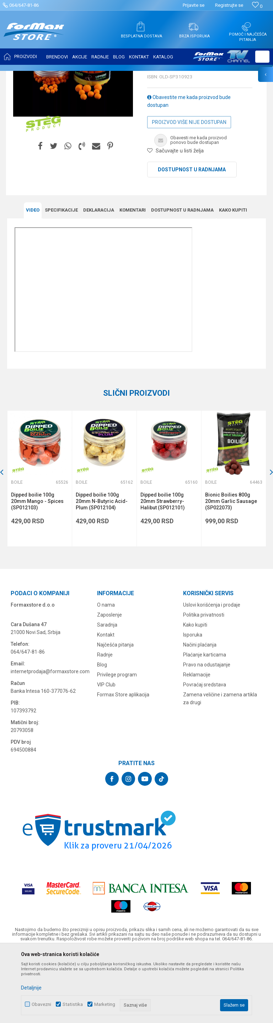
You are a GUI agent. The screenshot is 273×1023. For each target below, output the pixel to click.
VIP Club (106, 755)
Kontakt (105, 705)
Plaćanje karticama (204, 725)
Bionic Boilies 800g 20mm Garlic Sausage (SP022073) (231, 572)
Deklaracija (98, 281)
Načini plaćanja (199, 715)
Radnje (105, 725)
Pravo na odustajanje (206, 735)
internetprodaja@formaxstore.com (50, 742)
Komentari (132, 281)
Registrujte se (229, 5)
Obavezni (41, 1004)
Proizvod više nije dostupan (189, 193)
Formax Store (20, 75)
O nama (106, 676)
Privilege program (117, 745)
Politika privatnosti (203, 686)
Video (32, 281)
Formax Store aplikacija (123, 765)
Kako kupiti (233, 281)
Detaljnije (31, 988)
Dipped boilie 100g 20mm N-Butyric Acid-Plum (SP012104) (102, 572)
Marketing (104, 1004)
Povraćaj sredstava (204, 755)
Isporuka (192, 705)
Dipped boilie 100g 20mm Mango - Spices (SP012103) (37, 572)
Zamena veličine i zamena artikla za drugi (220, 769)
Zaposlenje (109, 686)
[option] (39, 549)
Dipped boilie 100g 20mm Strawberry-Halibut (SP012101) (162, 572)
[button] (262, 57)
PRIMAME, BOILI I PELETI (85, 75)
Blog (102, 735)
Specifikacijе (61, 281)
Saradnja (107, 696)
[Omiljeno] (257, 6)
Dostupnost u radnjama (192, 240)
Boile (120, 75)
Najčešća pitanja (115, 715)
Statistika (73, 1004)
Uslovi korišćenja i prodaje (211, 676)
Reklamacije (196, 745)
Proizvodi (47, 75)
